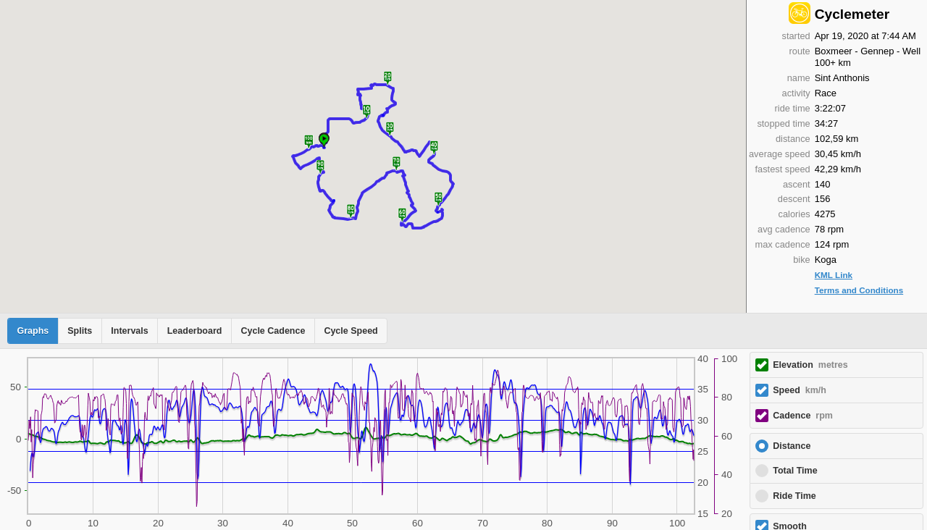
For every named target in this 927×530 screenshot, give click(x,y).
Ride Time (794, 496)
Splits (79, 331)
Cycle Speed (350, 331)
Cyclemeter (852, 14)
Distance (791, 446)
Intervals (129, 331)
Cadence (803, 416)
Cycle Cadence (272, 331)
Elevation (810, 365)
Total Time (795, 471)
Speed (799, 390)
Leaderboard (194, 331)
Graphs (33, 331)
